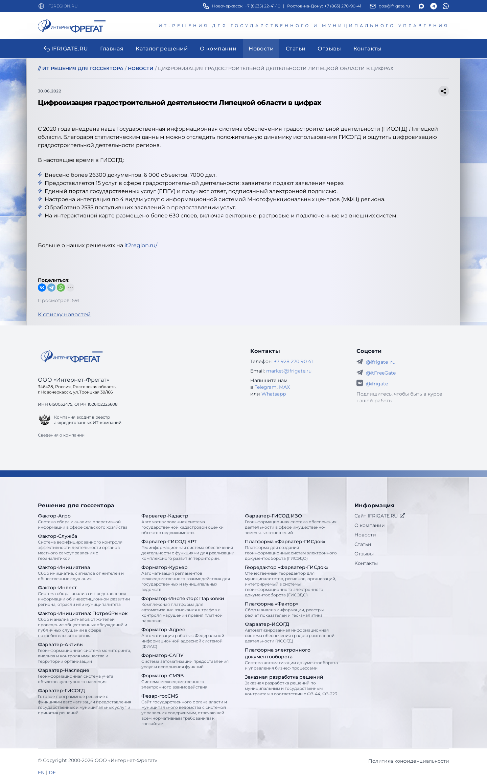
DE (52, 772)
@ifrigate (377, 384)
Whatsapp (273, 394)
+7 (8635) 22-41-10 (262, 5)
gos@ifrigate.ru (394, 5)
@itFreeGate (381, 373)
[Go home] (72, 356)
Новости (365, 535)
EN (41, 772)
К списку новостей (64, 314)
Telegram (266, 387)
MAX (284, 387)
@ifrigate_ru (380, 362)
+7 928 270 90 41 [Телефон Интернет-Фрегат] (293, 361)
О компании (369, 525)
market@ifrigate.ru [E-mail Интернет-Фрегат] (288, 371)
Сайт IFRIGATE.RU (380, 515)
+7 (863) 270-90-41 (342, 5)
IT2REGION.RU (62, 5)
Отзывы (364, 554)
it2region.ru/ (140, 245)
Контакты (366, 563)
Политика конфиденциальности (408, 761)
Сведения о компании (61, 435)
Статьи (362, 544)
